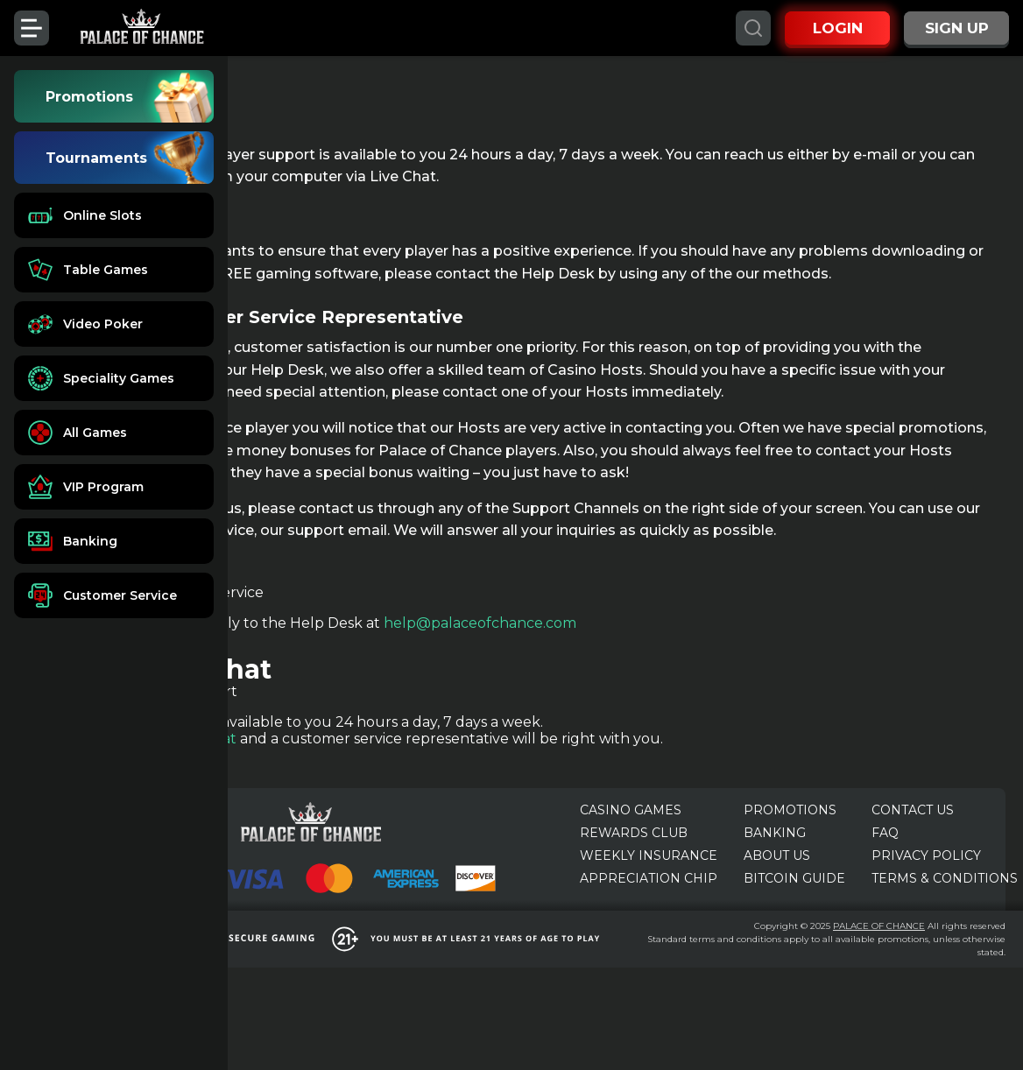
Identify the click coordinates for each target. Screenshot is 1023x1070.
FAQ (885, 912)
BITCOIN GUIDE (794, 958)
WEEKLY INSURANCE (648, 935)
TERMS (944, 958)
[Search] (753, 28)
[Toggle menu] (31, 28)
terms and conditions (909, 1028)
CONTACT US (912, 890)
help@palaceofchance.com (658, 712)
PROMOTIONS (790, 890)
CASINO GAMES (630, 890)
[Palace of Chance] (142, 28)
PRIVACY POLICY (926, 935)
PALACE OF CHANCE (945, 1002)
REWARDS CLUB (634, 912)
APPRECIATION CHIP (648, 958)
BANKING (775, 912)
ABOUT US (777, 935)
